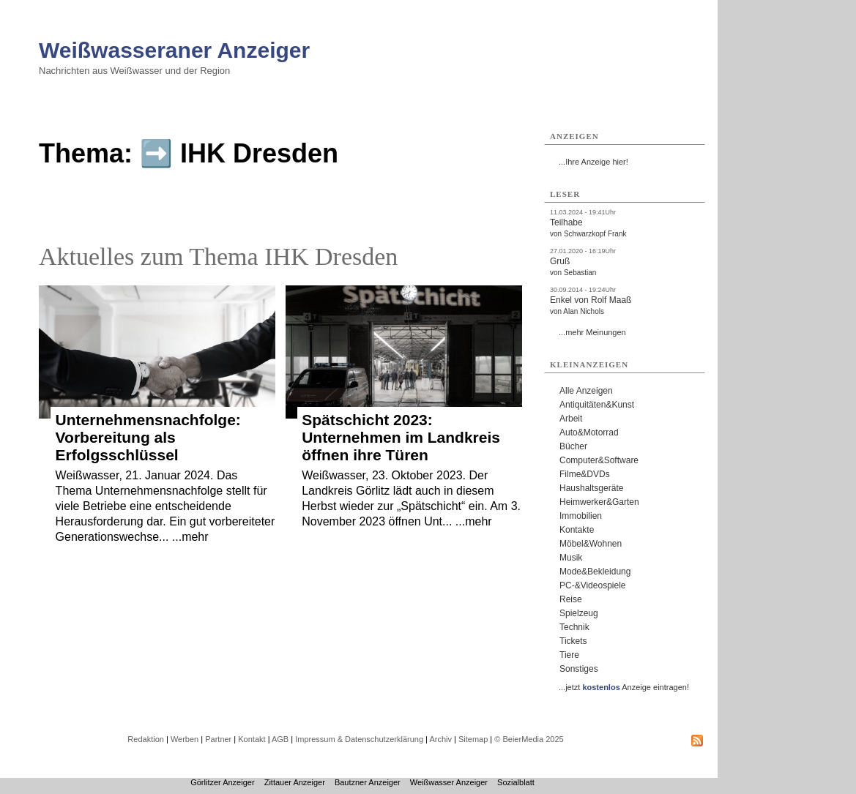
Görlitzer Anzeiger (222, 782)
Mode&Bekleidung (594, 571)
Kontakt (251, 739)
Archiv (440, 739)
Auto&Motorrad (589, 432)
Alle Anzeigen (586, 390)
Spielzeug (578, 613)
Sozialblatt (516, 782)
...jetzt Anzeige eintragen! (624, 687)
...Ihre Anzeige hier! (593, 161)
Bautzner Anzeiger (368, 782)
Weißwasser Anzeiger (449, 782)
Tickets (573, 641)
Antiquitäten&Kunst (596, 404)
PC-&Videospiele (592, 585)
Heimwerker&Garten (599, 502)
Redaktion (145, 739)
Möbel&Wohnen (590, 543)
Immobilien (580, 516)
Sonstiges (578, 669)
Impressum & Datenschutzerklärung (359, 739)
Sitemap (473, 739)
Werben (184, 739)
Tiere (569, 655)
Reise (570, 599)
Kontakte (576, 529)
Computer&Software (599, 460)
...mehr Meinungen (592, 332)
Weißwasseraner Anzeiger (174, 50)
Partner (218, 739)
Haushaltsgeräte (591, 488)
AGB (280, 739)
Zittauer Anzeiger (294, 782)
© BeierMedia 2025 (528, 739)
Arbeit (570, 418)
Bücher (573, 446)
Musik (570, 557)
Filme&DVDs (584, 474)
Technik (574, 627)
